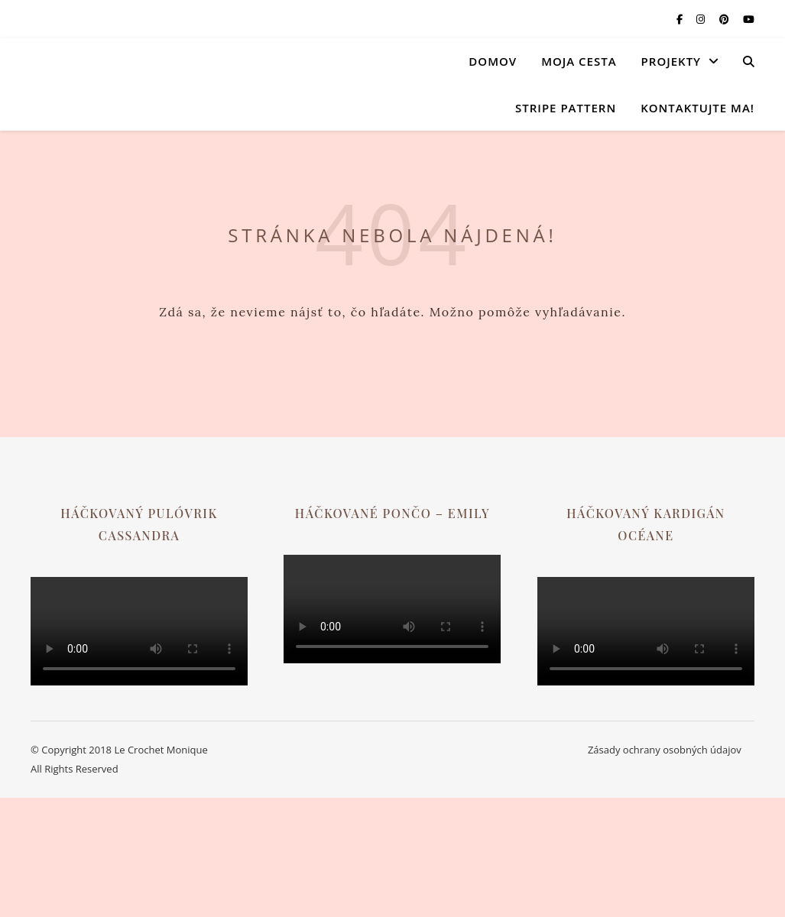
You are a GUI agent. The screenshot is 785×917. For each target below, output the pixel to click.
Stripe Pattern (565, 107)
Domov (493, 61)
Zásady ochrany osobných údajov (664, 750)
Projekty (671, 61)
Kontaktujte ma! (697, 107)
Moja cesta (578, 61)
